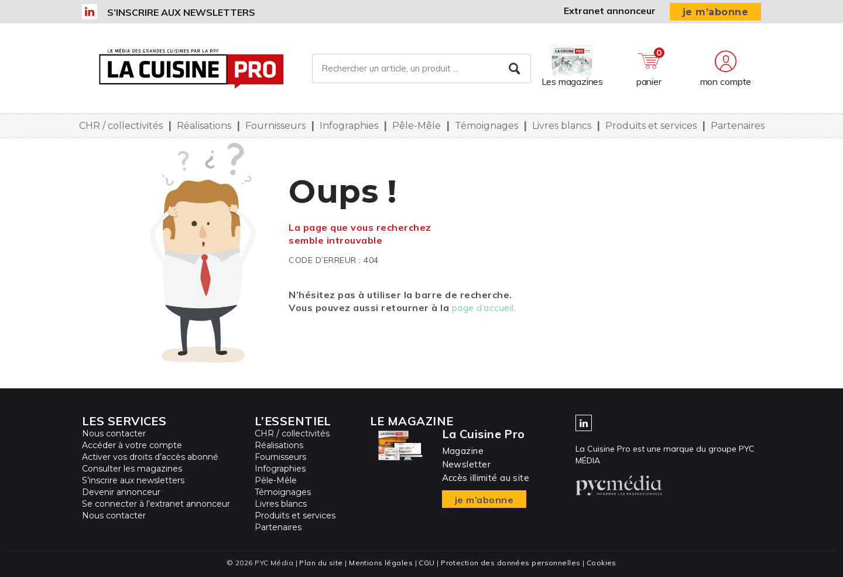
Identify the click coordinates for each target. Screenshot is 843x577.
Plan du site (320, 562)
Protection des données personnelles (510, 562)
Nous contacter (114, 433)
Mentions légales (381, 562)
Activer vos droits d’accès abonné (150, 457)
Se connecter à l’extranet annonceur (156, 504)
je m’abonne (716, 12)
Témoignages (486, 125)
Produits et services (651, 125)
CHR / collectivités (121, 125)
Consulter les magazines (132, 468)
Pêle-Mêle (416, 125)
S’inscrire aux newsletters (181, 12)
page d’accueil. (484, 307)
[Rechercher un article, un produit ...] (421, 68)
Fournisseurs (275, 125)
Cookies (601, 562)
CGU (426, 562)
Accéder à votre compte (132, 445)
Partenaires (738, 125)
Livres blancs (561, 125)
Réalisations (204, 125)
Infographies (349, 125)
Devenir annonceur (121, 492)
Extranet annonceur (610, 10)
